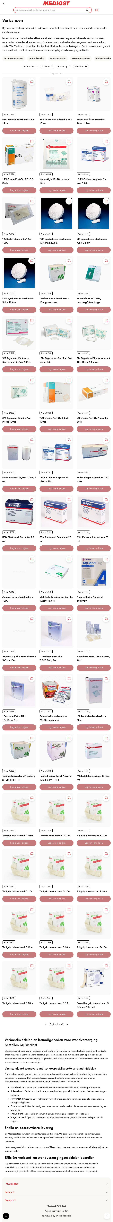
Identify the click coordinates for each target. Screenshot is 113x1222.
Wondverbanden (81, 58)
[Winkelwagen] (107, 1216)
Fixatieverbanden (13, 58)
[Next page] (67, 1024)
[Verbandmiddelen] (4, 3)
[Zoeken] (87, 10)
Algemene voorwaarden (56, 1211)
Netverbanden (36, 58)
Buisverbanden (58, 58)
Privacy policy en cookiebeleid (56, 1216)
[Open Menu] (6, 1216)
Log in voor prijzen (19, 131)
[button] (56, 1184)
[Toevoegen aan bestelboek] (31, 81)
